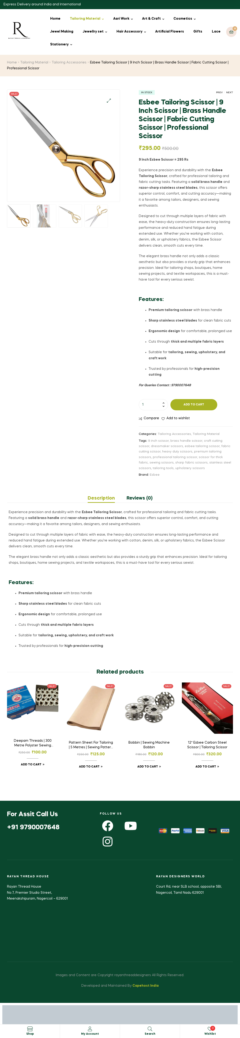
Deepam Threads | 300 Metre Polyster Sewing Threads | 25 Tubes (33, 743)
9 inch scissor (158, 440)
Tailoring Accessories (69, 62)
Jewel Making (61, 31)
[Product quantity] (153, 404)
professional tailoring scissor (175, 457)
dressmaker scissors (167, 446)
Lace (216, 31)
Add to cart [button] (31, 764)
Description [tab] (101, 498)
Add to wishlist (178, 418)
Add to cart (194, 404)
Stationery (59, 44)
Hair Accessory (129, 31)
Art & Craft (151, 18)
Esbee (155, 474)
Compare (151, 418)
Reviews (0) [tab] (140, 498)
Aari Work (121, 18)
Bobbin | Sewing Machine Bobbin (149, 745)
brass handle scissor (186, 440)
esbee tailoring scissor (202, 446)
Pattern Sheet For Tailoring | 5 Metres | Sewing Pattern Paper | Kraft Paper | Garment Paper (91, 745)
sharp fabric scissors (191, 462)
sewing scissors (162, 462)
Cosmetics (182, 18)
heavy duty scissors (177, 451)
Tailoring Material (85, 18)
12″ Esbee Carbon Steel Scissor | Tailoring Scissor (207, 745)
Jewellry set (93, 31)
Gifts (197, 31)
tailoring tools (163, 468)
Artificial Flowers (169, 31)
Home (55, 18)
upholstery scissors (190, 468)
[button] (109, 100)
